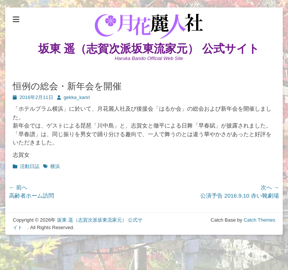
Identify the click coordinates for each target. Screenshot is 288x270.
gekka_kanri (77, 97)
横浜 (55, 166)
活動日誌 (29, 166)
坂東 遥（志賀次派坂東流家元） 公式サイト (154, 48)
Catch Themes (259, 220)
